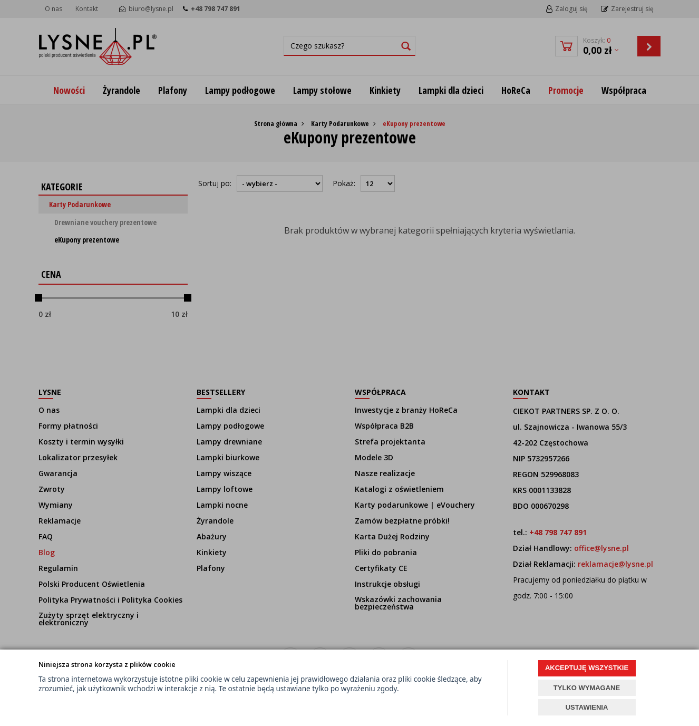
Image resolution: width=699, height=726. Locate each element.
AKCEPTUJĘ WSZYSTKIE (586, 668)
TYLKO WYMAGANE (587, 688)
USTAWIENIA (587, 707)
